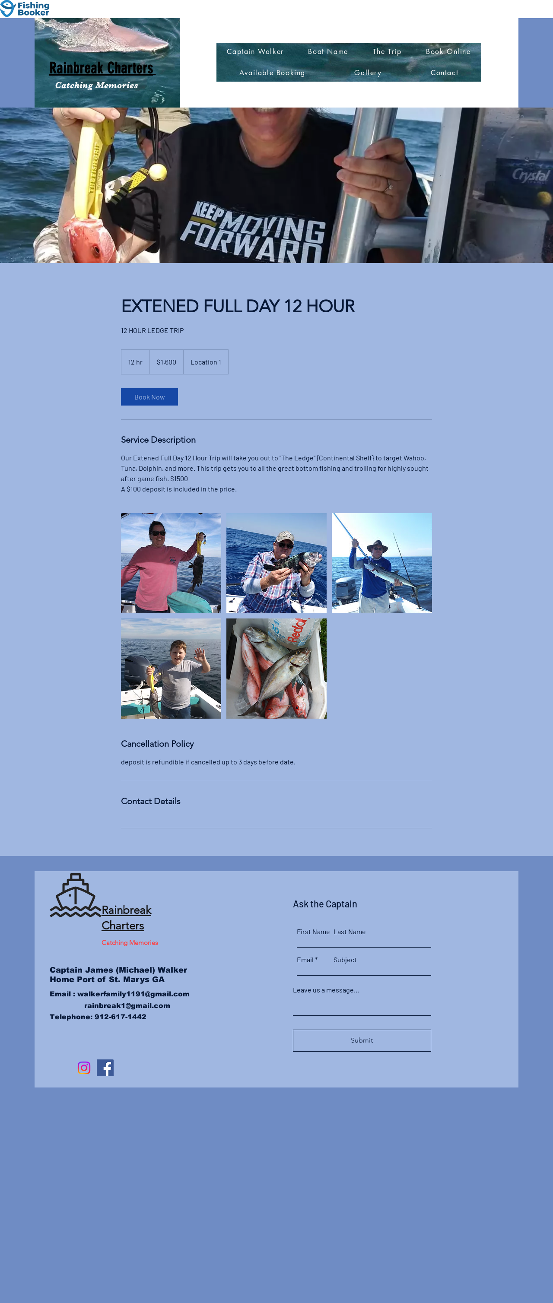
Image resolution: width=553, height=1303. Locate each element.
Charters (123, 925)
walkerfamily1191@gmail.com (133, 994)
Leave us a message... (326, 989)
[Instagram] (84, 1067)
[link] (149, 397)
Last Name (350, 931)
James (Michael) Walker (135, 970)
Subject (345, 959)
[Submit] (362, 1041)
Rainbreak (126, 910)
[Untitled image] (171, 563)
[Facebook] (105, 1067)
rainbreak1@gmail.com (127, 1005)
